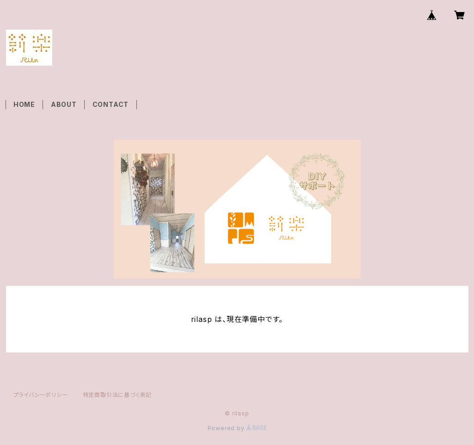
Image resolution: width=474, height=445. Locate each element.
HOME (24, 104)
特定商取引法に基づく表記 (117, 394)
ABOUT (64, 104)
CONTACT (110, 104)
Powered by (237, 428)
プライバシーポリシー (40, 394)
